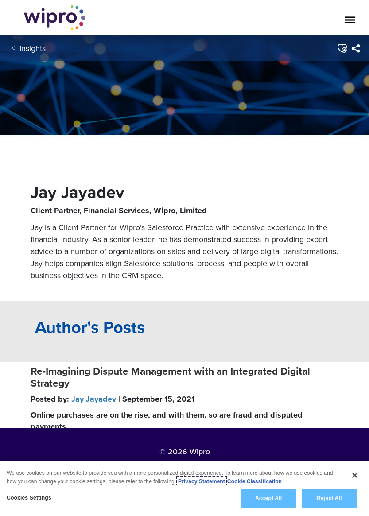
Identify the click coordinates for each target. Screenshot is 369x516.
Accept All (268, 498)
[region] (184, 488)
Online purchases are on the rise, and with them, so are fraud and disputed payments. (167, 420)
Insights (32, 48)
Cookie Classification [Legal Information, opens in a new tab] (254, 481)
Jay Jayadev (93, 399)
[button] (341, 48)
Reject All (329, 498)
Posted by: (112, 399)
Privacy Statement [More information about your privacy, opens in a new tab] (201, 481)
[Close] (355, 475)
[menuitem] (355, 48)
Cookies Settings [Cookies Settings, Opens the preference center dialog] (29, 498)
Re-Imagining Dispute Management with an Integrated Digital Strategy (170, 377)
